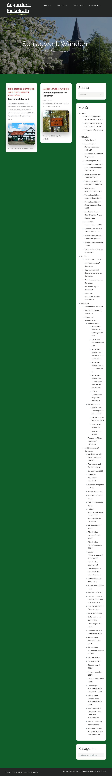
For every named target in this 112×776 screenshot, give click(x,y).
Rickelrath (94, 5)
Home (47, 5)
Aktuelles (62, 5)
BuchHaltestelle (94, 592)
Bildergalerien (94, 404)
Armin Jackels (27, 148)
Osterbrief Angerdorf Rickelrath (92, 478)
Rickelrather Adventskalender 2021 (95, 545)
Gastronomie (28, 89)
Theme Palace (100, 771)
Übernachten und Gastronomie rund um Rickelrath (93, 273)
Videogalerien (93, 323)
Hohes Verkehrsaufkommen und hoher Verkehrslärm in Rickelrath (96, 515)
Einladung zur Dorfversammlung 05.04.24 (92, 147)
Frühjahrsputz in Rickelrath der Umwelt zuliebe (94, 572)
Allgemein (47, 89)
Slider (17, 92)
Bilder (10, 89)
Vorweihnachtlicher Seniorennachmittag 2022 (93, 205)
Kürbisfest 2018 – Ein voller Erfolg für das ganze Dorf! (95, 731)
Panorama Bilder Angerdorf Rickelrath (95, 441)
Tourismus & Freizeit (18, 99)
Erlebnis (18, 89)
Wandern (24, 92)
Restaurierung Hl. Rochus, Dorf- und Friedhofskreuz (95, 599)
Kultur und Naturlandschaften (98, 342)
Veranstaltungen (95, 613)
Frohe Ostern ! (90, 140)
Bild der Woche (94, 657)
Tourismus (78, 5)
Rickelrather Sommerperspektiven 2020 (98, 410)
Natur (10, 92)
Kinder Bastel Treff (95, 491)
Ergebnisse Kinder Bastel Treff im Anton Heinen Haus (93, 215)
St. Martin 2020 (94, 661)
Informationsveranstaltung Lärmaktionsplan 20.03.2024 (94, 167)
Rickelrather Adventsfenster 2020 (94, 640)
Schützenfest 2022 (95, 471)
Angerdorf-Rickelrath (29, 772)
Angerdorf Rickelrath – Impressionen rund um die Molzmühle (97, 381)
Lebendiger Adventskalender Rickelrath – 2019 (95, 689)
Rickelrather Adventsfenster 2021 (94, 535)
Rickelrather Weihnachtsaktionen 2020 (96, 650)
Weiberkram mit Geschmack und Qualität (94, 457)
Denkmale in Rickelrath (94, 306)
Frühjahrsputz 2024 (93, 161)
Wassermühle (14, 95)
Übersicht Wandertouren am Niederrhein (92, 296)
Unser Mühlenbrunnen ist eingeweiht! (95, 555)
